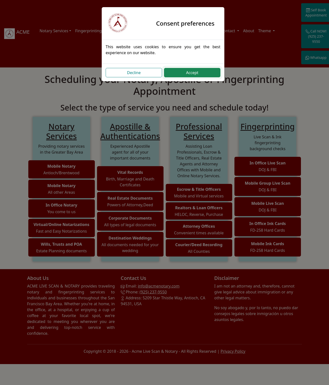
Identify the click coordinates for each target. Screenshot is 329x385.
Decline (135, 72)
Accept (193, 72)
